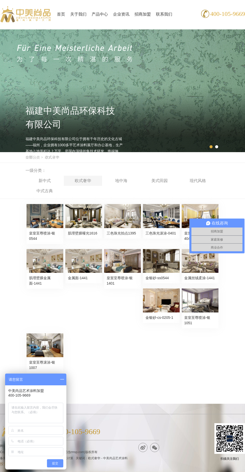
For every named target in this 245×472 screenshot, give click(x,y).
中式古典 (44, 191)
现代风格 (198, 180)
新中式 (45, 180)
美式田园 (159, 180)
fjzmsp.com (76, 452)
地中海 (121, 180)
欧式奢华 (83, 180)
